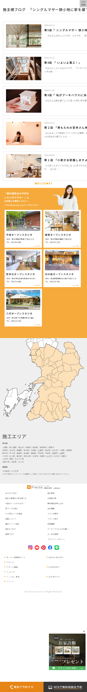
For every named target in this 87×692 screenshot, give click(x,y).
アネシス (9, 562)
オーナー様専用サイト (14, 557)
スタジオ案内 (52, 513)
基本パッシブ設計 (12, 524)
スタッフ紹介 (52, 518)
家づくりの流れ (11, 508)
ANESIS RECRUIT (55, 557)
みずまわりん (53, 576)
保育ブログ (9, 534)
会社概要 (51, 508)
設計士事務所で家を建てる (15, 498)
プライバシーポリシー (56, 539)
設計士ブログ (10, 529)
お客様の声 (51, 498)
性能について (10, 518)
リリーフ (9, 581)
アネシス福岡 (11, 567)
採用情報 (51, 524)
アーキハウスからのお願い (57, 529)
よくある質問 (52, 534)
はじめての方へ (11, 493)
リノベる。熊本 (12, 576)
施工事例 (51, 493)
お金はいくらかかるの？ (15, 503)
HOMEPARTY (53, 567)
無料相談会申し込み (55, 503)
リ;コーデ (9, 572)
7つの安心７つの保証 (13, 513)
